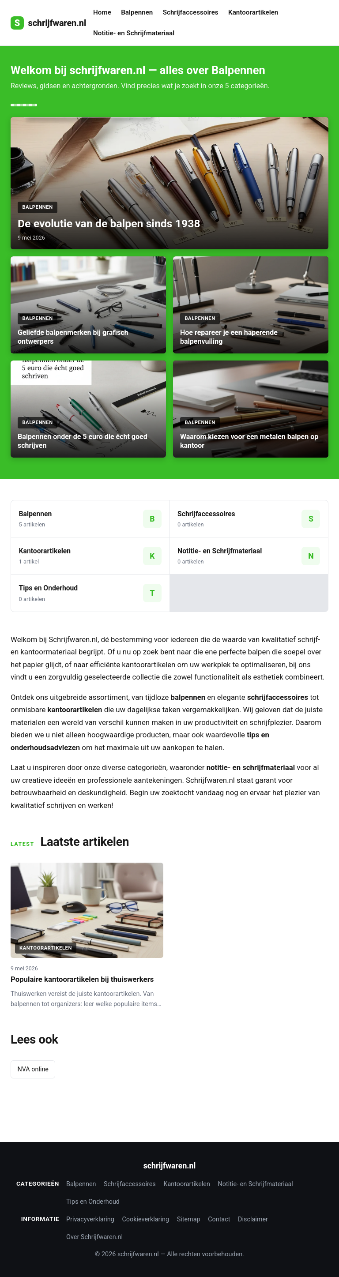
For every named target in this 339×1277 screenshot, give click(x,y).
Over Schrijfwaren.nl (94, 1237)
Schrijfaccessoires (190, 12)
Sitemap (188, 1219)
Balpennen (137, 12)
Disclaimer (253, 1219)
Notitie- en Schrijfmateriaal (133, 33)
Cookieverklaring (146, 1219)
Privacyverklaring (90, 1219)
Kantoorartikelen (253, 12)
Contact (219, 1219)
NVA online (33, 1069)
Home (102, 12)
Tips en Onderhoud (93, 1202)
